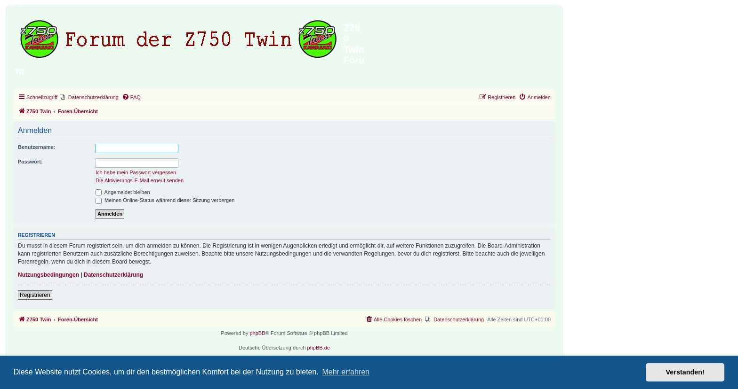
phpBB (257, 333)
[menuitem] (89, 97)
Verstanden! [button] (685, 372)
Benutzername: (36, 147)
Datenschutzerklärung (113, 275)
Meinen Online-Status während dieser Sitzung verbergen (165, 200)
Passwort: (30, 161)
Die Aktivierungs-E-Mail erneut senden (140, 180)
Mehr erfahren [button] (345, 372)
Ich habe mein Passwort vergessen (136, 172)
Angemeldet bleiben (123, 192)
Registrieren (35, 295)
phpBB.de (318, 347)
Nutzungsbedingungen (48, 275)
